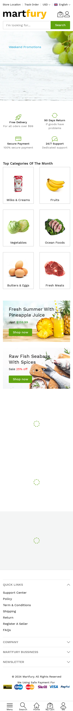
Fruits (54, 200)
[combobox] (27, 25)
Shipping (9, 611)
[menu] (10, 705)
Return (8, 617)
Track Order (32, 4)
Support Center (15, 592)
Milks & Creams (18, 200)
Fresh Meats (55, 285)
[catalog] (18, 182)
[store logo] (25, 14)
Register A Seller (15, 624)
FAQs (7, 630)
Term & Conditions (17, 605)
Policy (7, 599)
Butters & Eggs (18, 285)
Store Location (12, 4)
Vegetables (18, 242)
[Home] (37, 703)
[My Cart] (60, 14)
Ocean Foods (55, 242)
